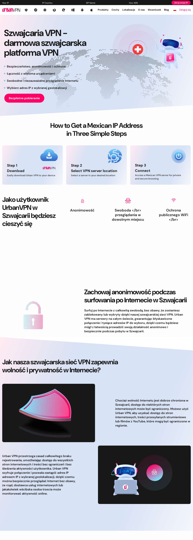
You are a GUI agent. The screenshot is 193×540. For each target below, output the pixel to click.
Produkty (103, 9)
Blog (166, 9)
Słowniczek (154, 9)
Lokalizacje (128, 9)
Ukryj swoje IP (181, 2)
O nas (141, 9)
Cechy (115, 9)
